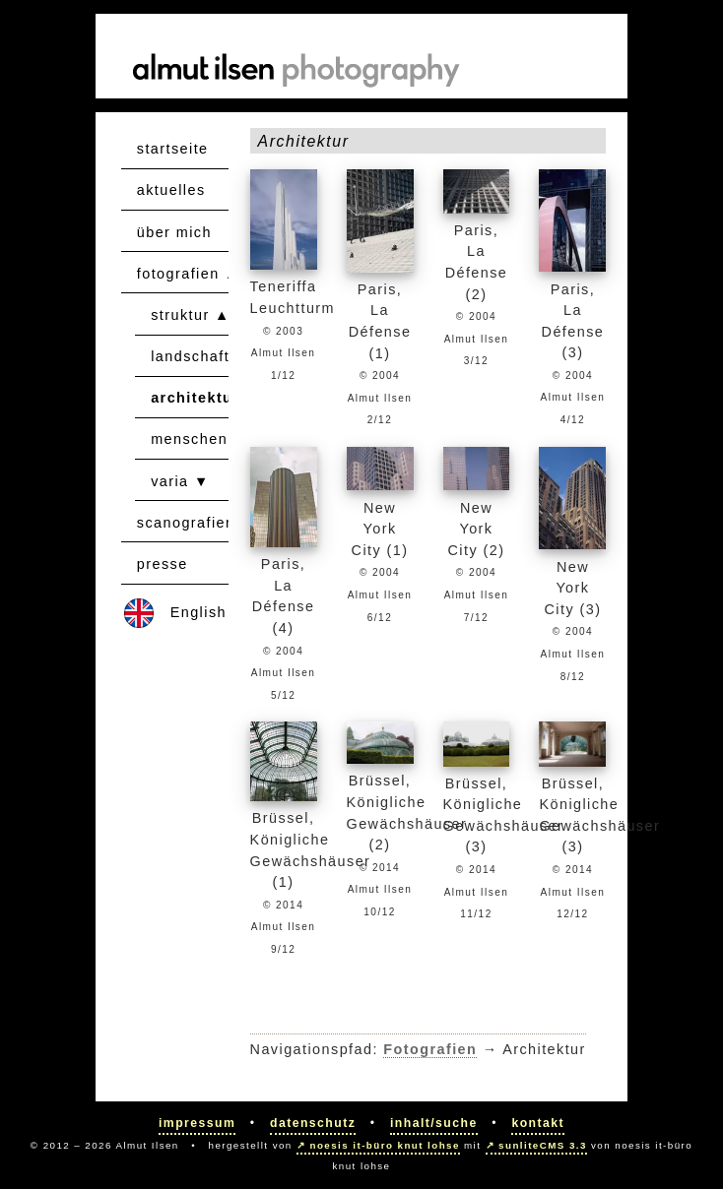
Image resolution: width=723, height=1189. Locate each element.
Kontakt (537, 1123)
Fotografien (430, 1049)
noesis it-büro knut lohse (385, 1145)
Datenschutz (313, 1123)
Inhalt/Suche (434, 1123)
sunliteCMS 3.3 (542, 1145)
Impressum (197, 1123)
